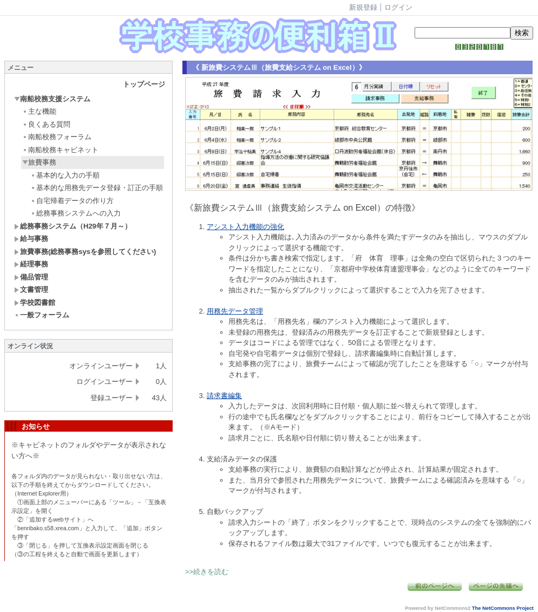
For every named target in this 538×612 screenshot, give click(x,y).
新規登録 (363, 7)
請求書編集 (224, 396)
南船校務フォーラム (56, 137)
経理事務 (31, 264)
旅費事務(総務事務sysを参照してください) (85, 252)
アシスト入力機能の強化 (245, 227)
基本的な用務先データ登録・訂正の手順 (96, 188)
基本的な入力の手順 (65, 175)
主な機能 (39, 111)
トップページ (144, 84)
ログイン (398, 7)
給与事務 (31, 239)
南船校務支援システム (52, 99)
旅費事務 (39, 162)
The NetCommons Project (503, 608)
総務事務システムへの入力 (75, 213)
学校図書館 (34, 302)
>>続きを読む (206, 572)
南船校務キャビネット (60, 150)
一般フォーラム (41, 315)
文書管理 (31, 289)
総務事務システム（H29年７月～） (73, 226)
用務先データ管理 (235, 311)
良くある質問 (46, 124)
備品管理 (31, 277)
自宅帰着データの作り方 (72, 201)
